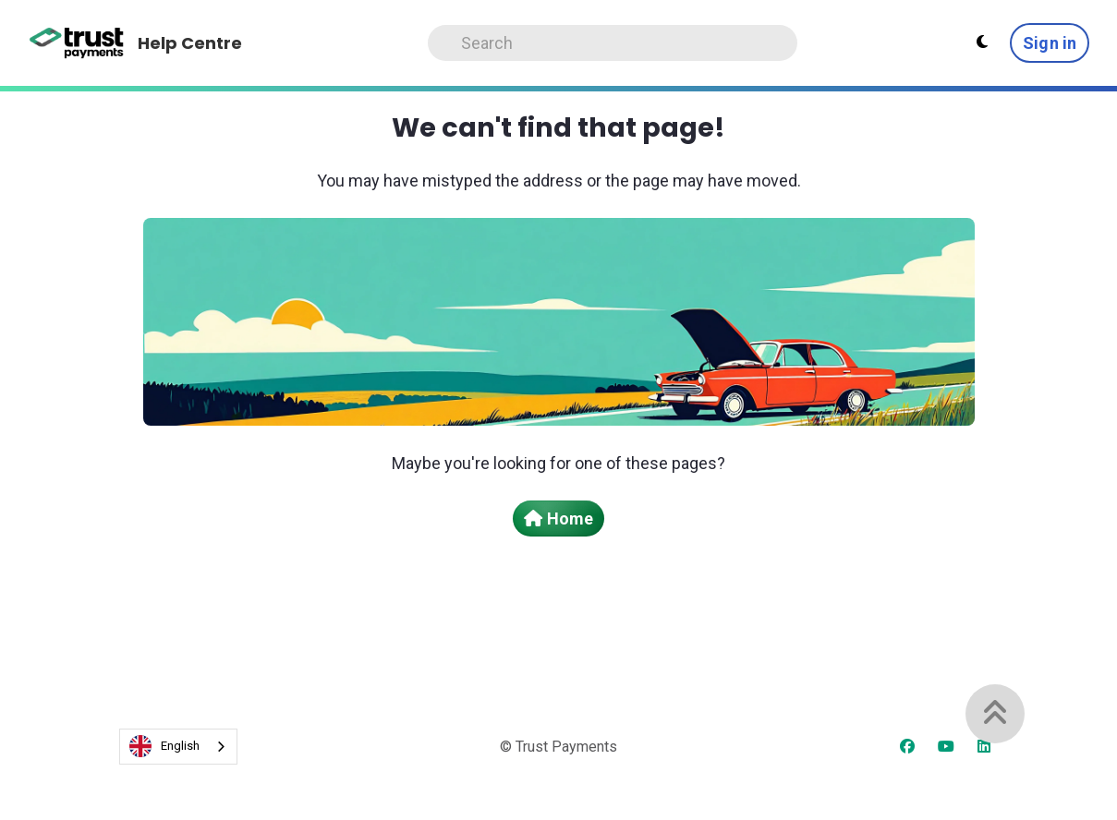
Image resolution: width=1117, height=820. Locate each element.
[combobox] (178, 747)
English (164, 746)
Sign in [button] (1049, 43)
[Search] (612, 43)
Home (558, 518)
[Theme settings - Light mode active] (982, 42)
